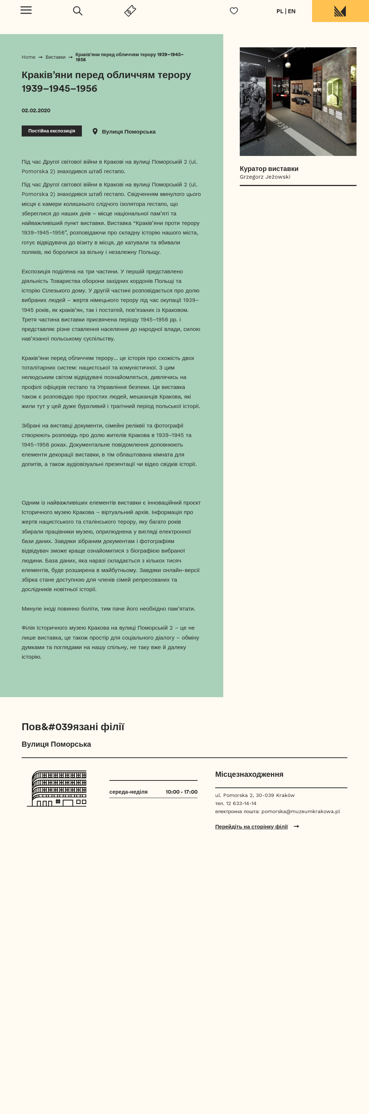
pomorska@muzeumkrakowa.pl (300, 811)
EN (292, 11)
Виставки (55, 57)
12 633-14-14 (241, 803)
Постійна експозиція (51, 130)
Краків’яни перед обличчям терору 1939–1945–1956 (130, 57)
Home (29, 57)
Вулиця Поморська (129, 131)
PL (279, 11)
